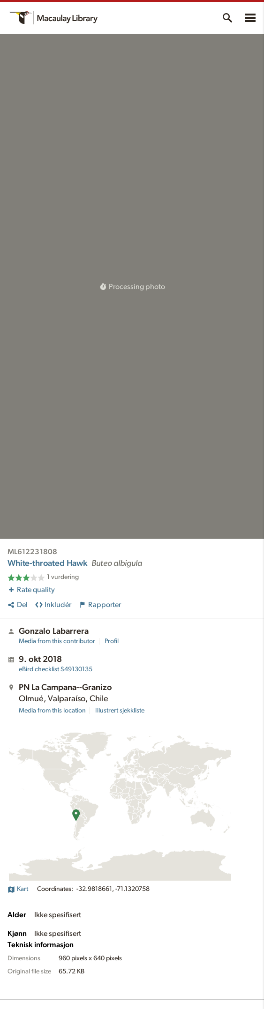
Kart (18, 889)
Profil (112, 641)
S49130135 (55, 669)
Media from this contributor (57, 641)
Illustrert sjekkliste (119, 710)
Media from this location (52, 710)
